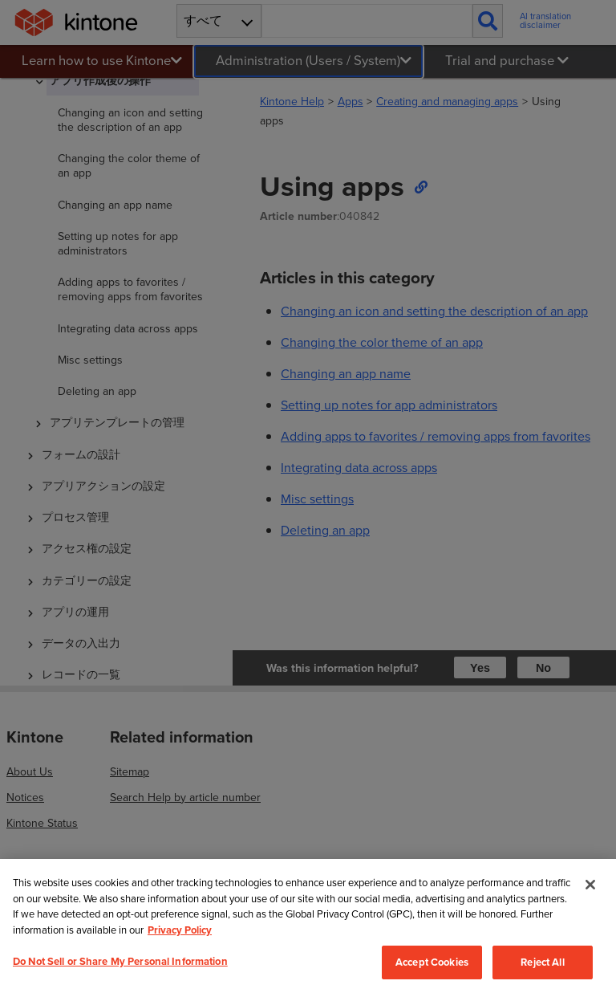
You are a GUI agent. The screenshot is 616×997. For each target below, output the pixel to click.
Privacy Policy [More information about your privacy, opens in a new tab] (180, 930)
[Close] (590, 884)
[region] (308, 928)
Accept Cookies (431, 962)
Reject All (542, 962)
